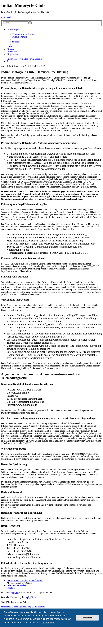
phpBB (15, 592)
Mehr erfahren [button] (48, 622)
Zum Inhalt (6, 17)
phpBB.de (31, 597)
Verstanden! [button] (87, 618)
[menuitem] (23, 34)
